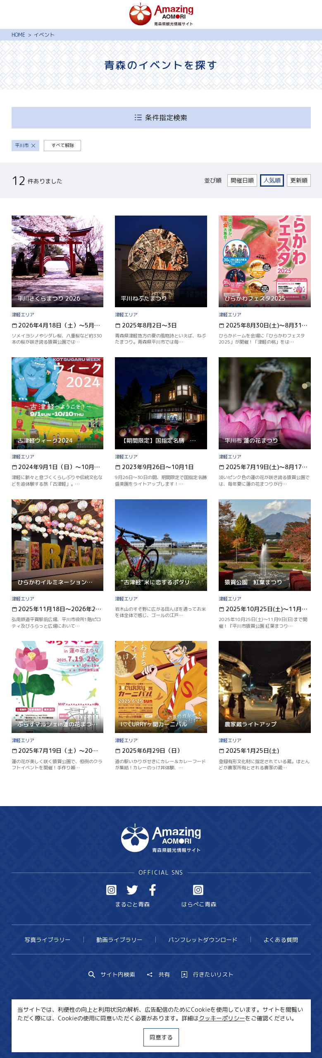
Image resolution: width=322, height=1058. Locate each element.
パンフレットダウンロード (203, 940)
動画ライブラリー (119, 940)
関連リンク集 (237, 1036)
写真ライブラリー (47, 940)
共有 (158, 974)
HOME (18, 35)
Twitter (132, 890)
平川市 (25, 145)
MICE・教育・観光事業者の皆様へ (111, 1036)
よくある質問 (280, 940)
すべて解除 (62, 145)
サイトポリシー (188, 1036)
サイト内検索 (112, 974)
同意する (161, 1037)
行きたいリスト (207, 974)
